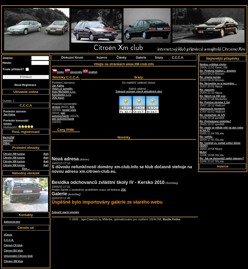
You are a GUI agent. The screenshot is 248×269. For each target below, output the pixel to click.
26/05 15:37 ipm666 (215, 123)
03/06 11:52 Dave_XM (213, 66)
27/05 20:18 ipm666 (212, 116)
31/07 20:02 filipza (218, 85)
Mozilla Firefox (171, 219)
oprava (7, 123)
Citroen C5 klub (13, 245)
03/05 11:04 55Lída (221, 130)
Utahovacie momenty (212, 108)
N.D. (72, 107)
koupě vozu (69, 110)
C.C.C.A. (9, 240)
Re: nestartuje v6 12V (212, 115)
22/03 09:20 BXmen (212, 79)
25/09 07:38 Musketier (213, 98)
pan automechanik (60, 114)
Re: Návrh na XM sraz (212, 96)
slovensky (73, 72)
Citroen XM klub (13, 261)
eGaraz (8, 234)
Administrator (12, 222)
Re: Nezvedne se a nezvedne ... (218, 83)
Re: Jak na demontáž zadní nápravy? (222, 158)
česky (58, 72)
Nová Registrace (25, 84)
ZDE (123, 189)
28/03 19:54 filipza (220, 146)
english (90, 72)
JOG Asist (58, 97)
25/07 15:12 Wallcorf (215, 104)
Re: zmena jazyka (210, 77)
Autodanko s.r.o (61, 94)
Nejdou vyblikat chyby (213, 64)
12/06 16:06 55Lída (212, 154)
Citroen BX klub (13, 250)
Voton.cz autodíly (62, 88)
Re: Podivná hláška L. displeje (218, 70)
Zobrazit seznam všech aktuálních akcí (139, 91)
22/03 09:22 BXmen (218, 72)
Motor (203, 152)
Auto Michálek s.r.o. (64, 91)
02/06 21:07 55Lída (222, 160)
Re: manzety (207, 89)
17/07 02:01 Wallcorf (212, 110)
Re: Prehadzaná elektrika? (215, 121)
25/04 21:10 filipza (211, 91)
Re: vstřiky (206, 136)
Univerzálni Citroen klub (18, 256)
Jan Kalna (9, 114)
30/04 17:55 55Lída (212, 138)
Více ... (26, 168)
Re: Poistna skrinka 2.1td (215, 102)
